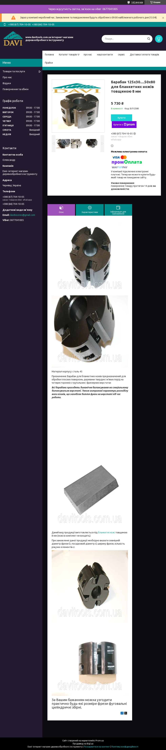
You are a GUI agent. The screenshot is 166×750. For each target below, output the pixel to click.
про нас (88, 54)
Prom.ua (100, 740)
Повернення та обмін (15, 89)
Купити (122, 117)
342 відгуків (137, 2)
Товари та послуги (14, 71)
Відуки (7, 83)
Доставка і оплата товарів (144, 54)
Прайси (49, 62)
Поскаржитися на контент (97, 747)
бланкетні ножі (106, 532)
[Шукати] (148, 39)
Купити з (124, 124)
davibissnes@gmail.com (22, 215)
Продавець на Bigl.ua (83, 744)
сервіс (121, 54)
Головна (49, 54)
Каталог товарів (68, 54)
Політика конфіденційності (124, 747)
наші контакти (105, 54)
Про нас (7, 77)
